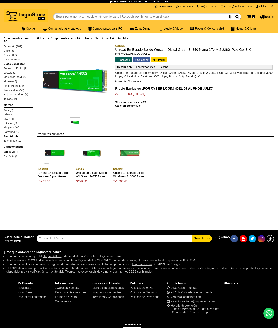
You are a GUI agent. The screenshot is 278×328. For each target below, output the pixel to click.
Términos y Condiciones (108, 296)
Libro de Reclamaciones (108, 287)
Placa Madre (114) (14, 85)
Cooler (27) (10, 55)
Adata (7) (9, 114)
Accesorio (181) (13, 46)
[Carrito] (251, 16)
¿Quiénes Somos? (67, 287)
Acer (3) (8, 110)
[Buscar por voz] (229, 17)
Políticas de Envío (141, 287)
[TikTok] (270, 238)
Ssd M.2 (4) (11, 151)
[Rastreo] (267, 16)
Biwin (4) (9, 118)
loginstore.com (47, 252)
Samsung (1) (11, 132)
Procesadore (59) (14, 90)
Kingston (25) (11, 127)
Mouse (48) (10, 81)
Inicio (42, 38)
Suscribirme (202, 238)
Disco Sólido (92, 38)
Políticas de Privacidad (145, 296)
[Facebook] (234, 238)
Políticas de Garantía (143, 292)
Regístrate (24, 287)
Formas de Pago (66, 296)
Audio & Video (171, 28)
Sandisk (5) (11, 136)
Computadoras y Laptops (62, 28)
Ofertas (29, 28)
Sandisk (109, 38)
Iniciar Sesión (26, 292)
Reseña (163, 67)
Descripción (124, 67)
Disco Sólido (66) (14, 63)
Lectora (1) (10, 72)
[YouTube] (243, 238)
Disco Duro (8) (12, 59)
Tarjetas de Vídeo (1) (16, 94)
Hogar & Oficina (243, 28)
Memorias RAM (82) (15, 77)
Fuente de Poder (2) (15, 68)
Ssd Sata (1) (11, 156)
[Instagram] (261, 238)
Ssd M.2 (122, 38)
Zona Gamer (140, 28)
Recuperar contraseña (32, 296)
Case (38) (9, 50)
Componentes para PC (105, 28)
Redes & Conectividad (207, 28)
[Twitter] (252, 238)
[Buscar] (237, 17)
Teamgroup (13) (13, 140)
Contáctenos (63, 301)
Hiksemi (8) (10, 123)
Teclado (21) (11, 98)
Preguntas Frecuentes (106, 292)
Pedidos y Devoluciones (70, 292)
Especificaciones (145, 67)
